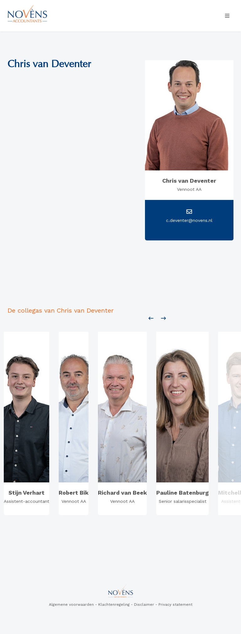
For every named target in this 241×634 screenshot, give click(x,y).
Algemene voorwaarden (71, 604)
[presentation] (150, 318)
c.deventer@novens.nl (189, 220)
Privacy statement (175, 604)
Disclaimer (144, 604)
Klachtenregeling (114, 604)
